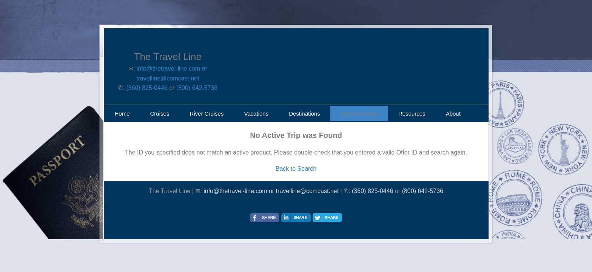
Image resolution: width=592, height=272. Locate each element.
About (453, 113)
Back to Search (296, 168)
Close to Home (359, 113)
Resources (412, 113)
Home (122, 113)
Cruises (160, 113)
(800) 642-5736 (196, 88)
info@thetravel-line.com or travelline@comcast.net (271, 191)
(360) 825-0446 (146, 88)
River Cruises (207, 113)
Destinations (304, 113)
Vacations (256, 113)
